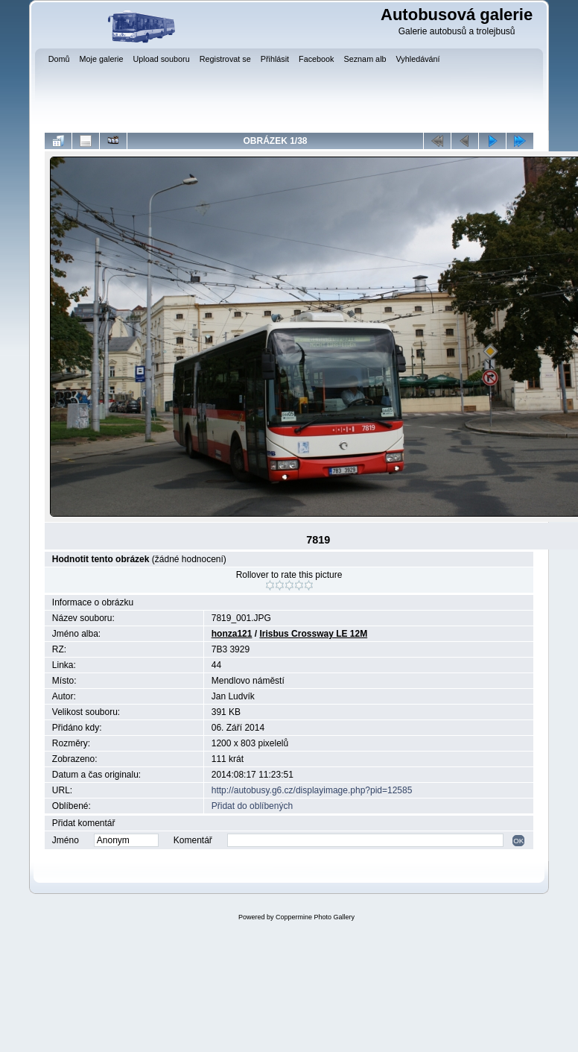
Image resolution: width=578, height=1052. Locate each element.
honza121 (232, 634)
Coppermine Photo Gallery (315, 917)
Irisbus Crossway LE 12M (313, 634)
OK (518, 841)
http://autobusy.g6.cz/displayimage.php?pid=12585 (312, 790)
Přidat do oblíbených (252, 806)
